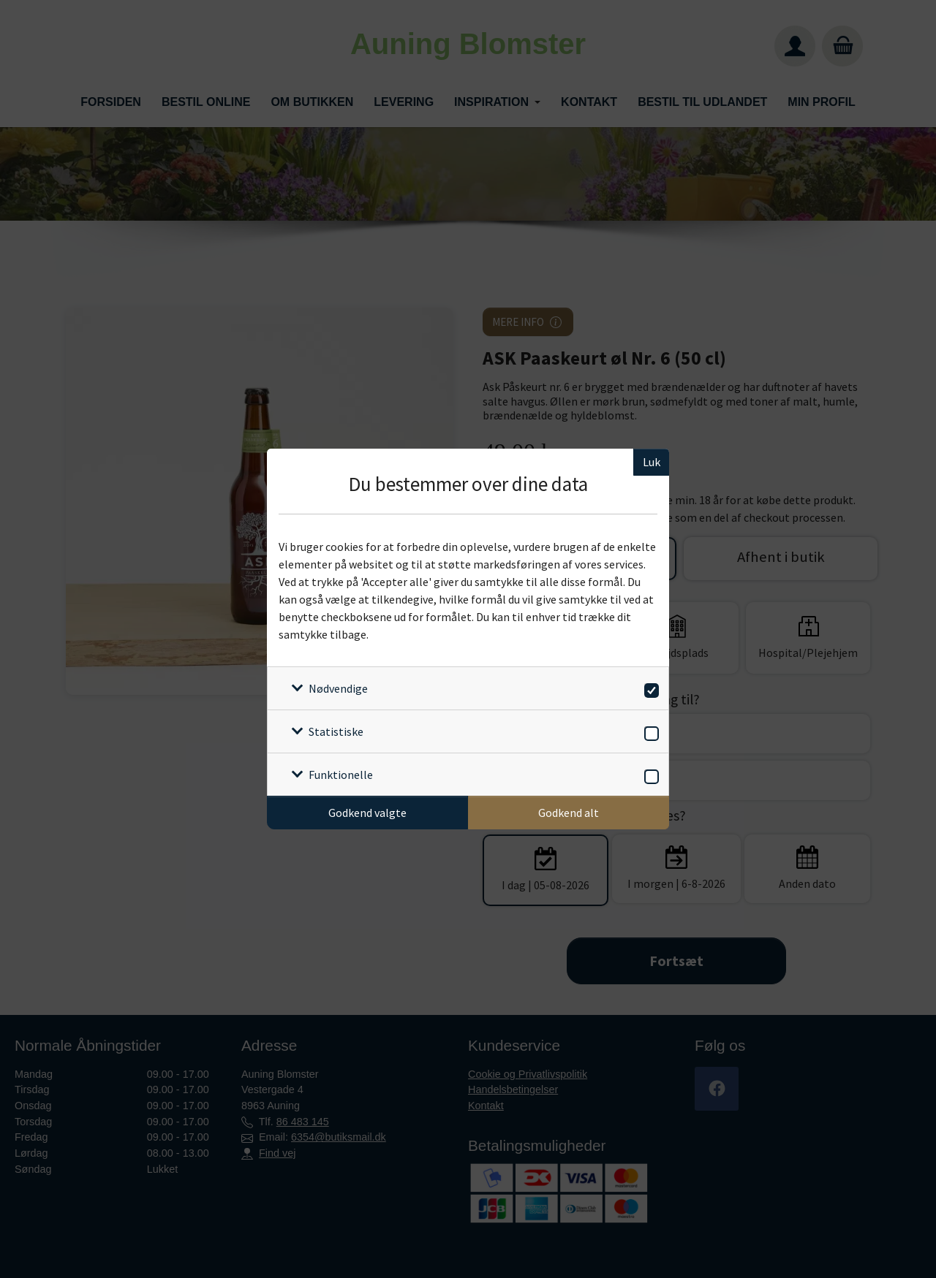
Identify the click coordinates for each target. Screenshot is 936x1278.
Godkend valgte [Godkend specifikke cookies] (367, 812)
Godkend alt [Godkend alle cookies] (568, 812)
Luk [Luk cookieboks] (651, 461)
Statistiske (336, 731)
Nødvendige (338, 688)
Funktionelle (341, 774)
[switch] (649, 688)
